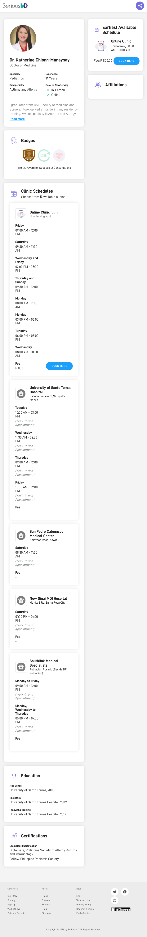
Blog (44, 909)
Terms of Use (83, 900)
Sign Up (11, 904)
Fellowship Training (20, 810)
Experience (52, 74)
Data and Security (16, 913)
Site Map (46, 913)
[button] (21, 214)
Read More (17, 119)
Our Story (12, 896)
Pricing (11, 900)
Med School (16, 785)
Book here (59, 365)
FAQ (78, 896)
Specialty (15, 74)
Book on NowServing (57, 85)
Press (45, 896)
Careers (46, 900)
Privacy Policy (83, 904)
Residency (15, 797)
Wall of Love (13, 909)
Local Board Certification (23, 846)
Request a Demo (85, 909)
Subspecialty (17, 85)
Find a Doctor (83, 913)
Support (46, 904)
